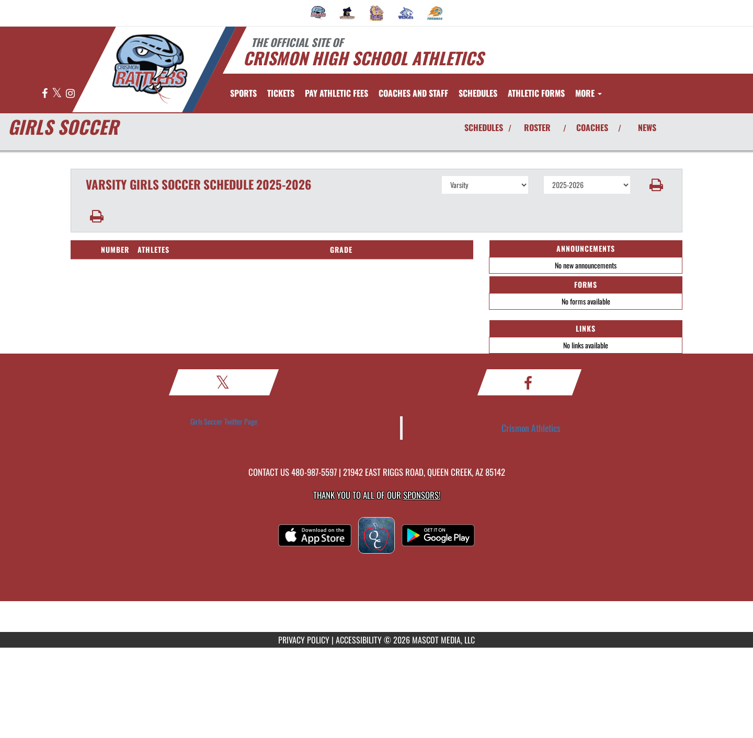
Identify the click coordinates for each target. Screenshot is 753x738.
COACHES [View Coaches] (592, 127)
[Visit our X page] (57, 93)
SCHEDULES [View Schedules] (483, 127)
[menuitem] (318, 13)
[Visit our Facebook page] (45, 93)
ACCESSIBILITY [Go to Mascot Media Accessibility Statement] (359, 640)
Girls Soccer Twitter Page (223, 421)
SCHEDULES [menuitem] (478, 93)
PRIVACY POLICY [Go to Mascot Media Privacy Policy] (303, 640)
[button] (656, 185)
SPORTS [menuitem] (243, 93)
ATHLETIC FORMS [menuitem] (536, 93)
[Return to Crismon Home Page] (149, 68)
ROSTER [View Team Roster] (537, 127)
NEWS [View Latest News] (647, 127)
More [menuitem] (588, 93)
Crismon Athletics (531, 428)
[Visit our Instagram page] (70, 93)
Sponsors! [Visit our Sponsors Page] (421, 494)
